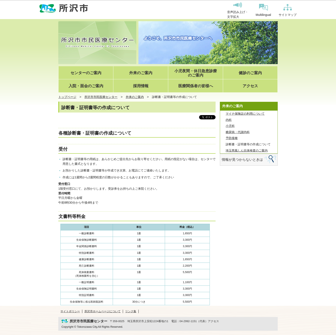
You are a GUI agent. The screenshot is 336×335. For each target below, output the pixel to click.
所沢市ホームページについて (102, 311)
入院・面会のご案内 (86, 86)
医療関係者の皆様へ (195, 86)
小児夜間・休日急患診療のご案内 (195, 73)
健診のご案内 (250, 73)
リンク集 (130, 311)
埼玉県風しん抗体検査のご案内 (247, 150)
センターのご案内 (85, 73)
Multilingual (263, 10)
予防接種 (232, 138)
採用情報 (140, 86)
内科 (229, 120)
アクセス (250, 86)
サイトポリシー (70, 311)
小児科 (230, 126)
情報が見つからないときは (242, 159)
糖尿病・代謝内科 (238, 132)
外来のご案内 (140, 73)
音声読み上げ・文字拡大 (237, 10)
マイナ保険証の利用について (245, 113)
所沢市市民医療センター (100, 97)
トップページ (67, 97)
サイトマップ (288, 10)
